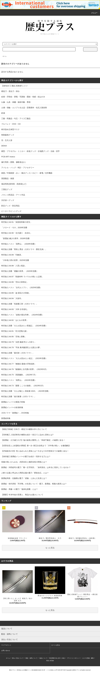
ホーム (5, 56)
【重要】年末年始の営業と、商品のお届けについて (22, 495)
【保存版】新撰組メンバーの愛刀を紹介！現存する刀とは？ (26, 456)
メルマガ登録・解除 (88, 658)
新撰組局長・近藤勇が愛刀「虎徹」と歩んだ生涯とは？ (24, 478)
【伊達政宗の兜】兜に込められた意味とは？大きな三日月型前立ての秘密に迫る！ (35, 451)
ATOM (52, 660)
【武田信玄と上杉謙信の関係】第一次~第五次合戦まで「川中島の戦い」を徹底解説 (35, 446)
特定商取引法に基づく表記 (57, 658)
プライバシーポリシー (73, 658)
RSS (47, 660)
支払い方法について (18, 658)
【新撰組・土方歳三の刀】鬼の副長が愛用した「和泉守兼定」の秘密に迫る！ (33, 440)
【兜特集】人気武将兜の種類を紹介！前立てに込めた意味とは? (27, 435)
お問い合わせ (5, 650)
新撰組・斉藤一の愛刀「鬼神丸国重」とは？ (19, 489)
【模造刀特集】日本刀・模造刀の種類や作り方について (24, 429)
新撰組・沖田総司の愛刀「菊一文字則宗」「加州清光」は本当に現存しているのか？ (36, 467)
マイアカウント (6, 645)
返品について (43, 658)
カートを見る (55, 645)
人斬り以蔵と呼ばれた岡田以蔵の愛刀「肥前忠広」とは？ (25, 473)
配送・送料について (31, 658)
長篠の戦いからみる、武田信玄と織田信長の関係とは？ (24, 462)
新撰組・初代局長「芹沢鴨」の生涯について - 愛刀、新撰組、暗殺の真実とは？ (34, 484)
